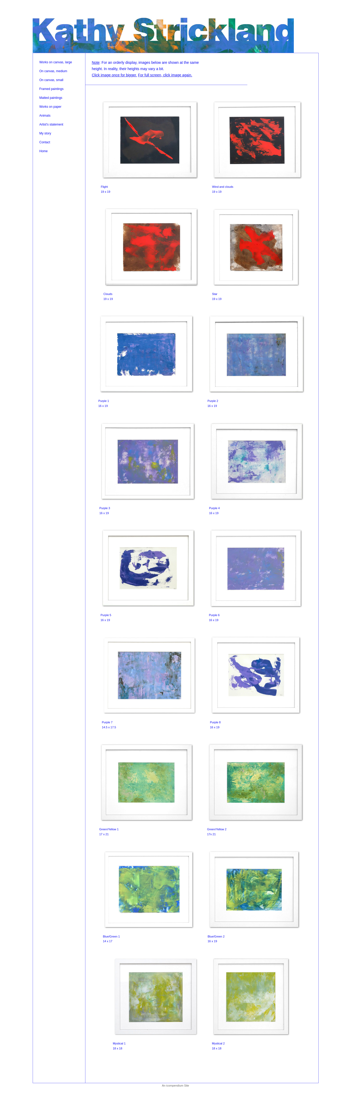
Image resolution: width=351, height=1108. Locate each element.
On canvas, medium (53, 71)
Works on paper (50, 107)
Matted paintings (50, 98)
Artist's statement (51, 124)
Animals (45, 115)
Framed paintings (51, 89)
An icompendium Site (175, 1085)
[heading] (163, 34)
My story (45, 133)
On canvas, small (51, 80)
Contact (44, 142)
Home (43, 151)
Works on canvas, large (55, 62)
